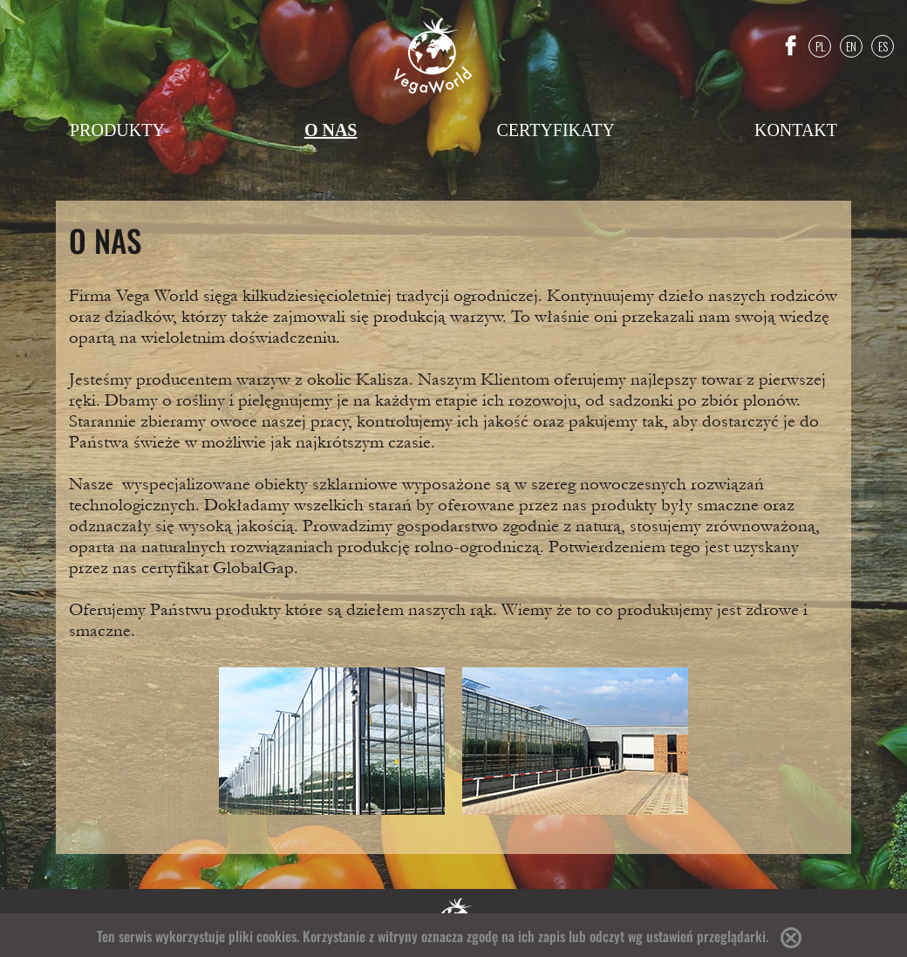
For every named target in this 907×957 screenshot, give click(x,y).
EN (851, 46)
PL (820, 46)
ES (883, 46)
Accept (791, 937)
